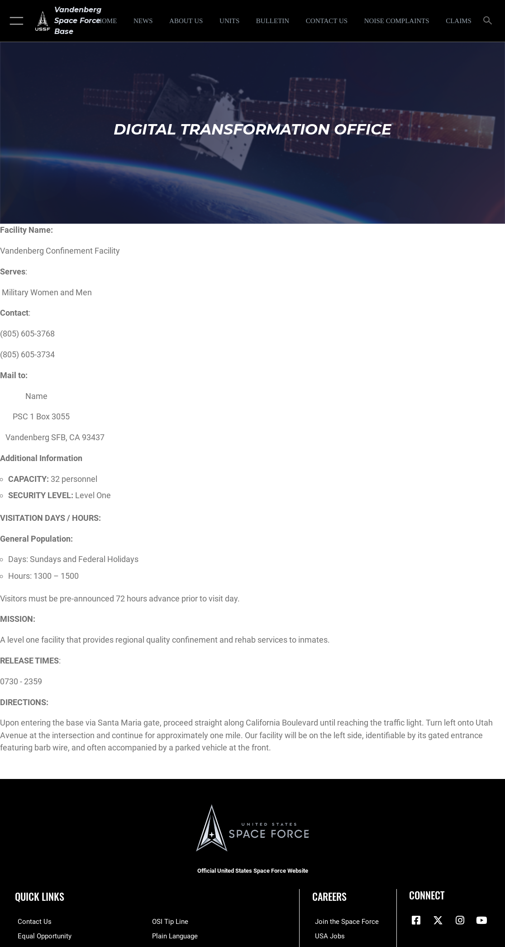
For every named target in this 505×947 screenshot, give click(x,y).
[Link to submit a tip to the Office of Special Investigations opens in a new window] (170, 921)
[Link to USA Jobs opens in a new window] (327, 935)
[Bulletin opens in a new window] (272, 21)
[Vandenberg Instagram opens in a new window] (460, 920)
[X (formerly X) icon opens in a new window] (438, 920)
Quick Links (39, 896)
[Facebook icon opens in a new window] (416, 920)
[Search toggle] (489, 21)
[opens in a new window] (396, 21)
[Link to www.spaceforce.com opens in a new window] (344, 921)
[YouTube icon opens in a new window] (481, 920)
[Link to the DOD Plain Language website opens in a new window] (175, 935)
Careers (329, 896)
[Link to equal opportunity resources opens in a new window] (42, 935)
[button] (14, 21)
